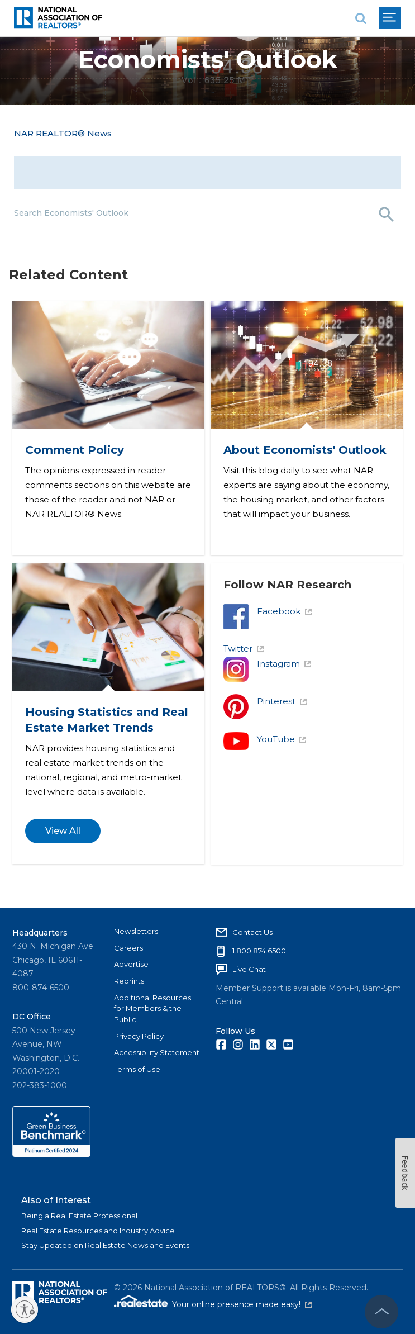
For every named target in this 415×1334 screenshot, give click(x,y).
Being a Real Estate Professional (79, 1215)
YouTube (282, 752)
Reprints (129, 980)
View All (63, 843)
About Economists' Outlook (306, 448)
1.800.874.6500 (259, 950)
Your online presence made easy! (242, 1304)
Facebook (285, 624)
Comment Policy (75, 448)
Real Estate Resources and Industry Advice (98, 1230)
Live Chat (249, 969)
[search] (361, 18)
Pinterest (283, 714)
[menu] (390, 18)
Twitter (245, 662)
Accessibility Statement (156, 1052)
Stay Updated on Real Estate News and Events (105, 1245)
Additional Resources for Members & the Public (152, 1008)
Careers (128, 947)
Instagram (285, 677)
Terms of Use (137, 1069)
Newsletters (136, 931)
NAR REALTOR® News (63, 133)
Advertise (131, 964)
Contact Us (252, 932)
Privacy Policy (139, 1036)
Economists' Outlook (207, 59)
